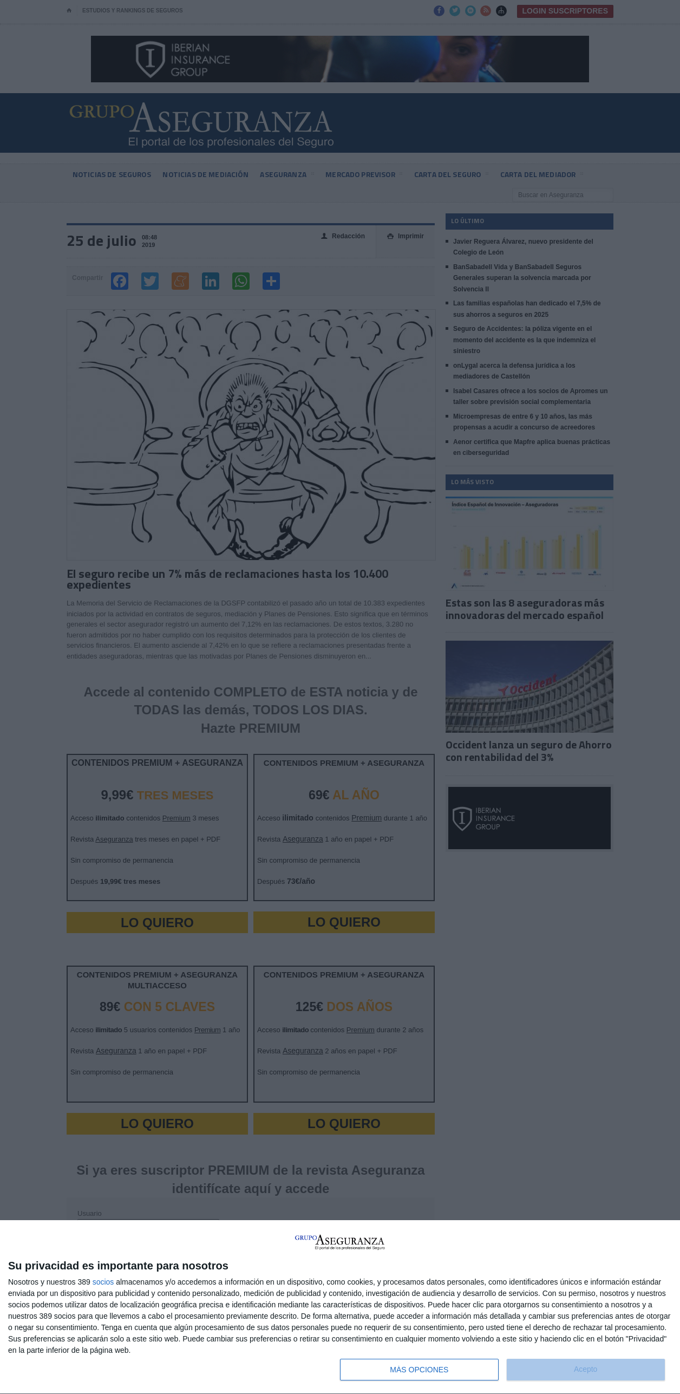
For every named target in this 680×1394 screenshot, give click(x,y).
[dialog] (340, 1307)
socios (103, 1282)
